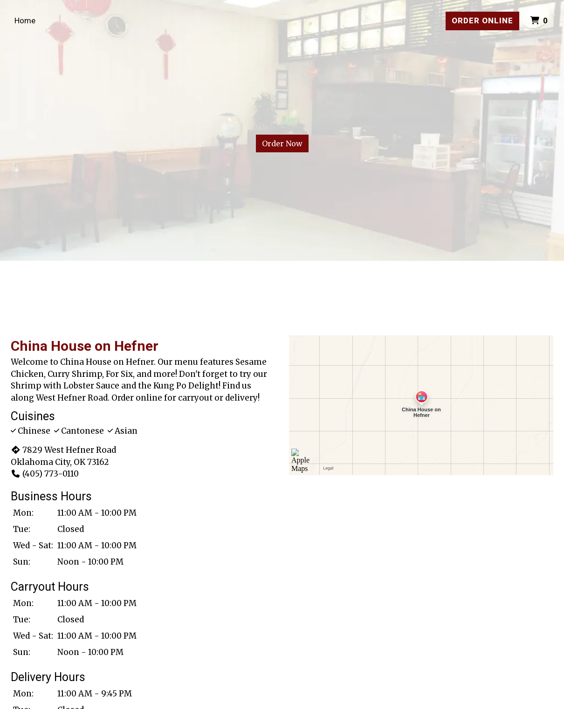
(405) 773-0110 (45, 474)
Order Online (482, 20)
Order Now (282, 143)
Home (24, 20)
